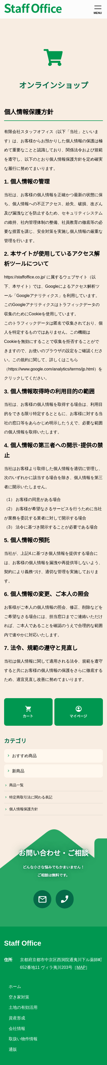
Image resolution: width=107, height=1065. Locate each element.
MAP (80, 967)
